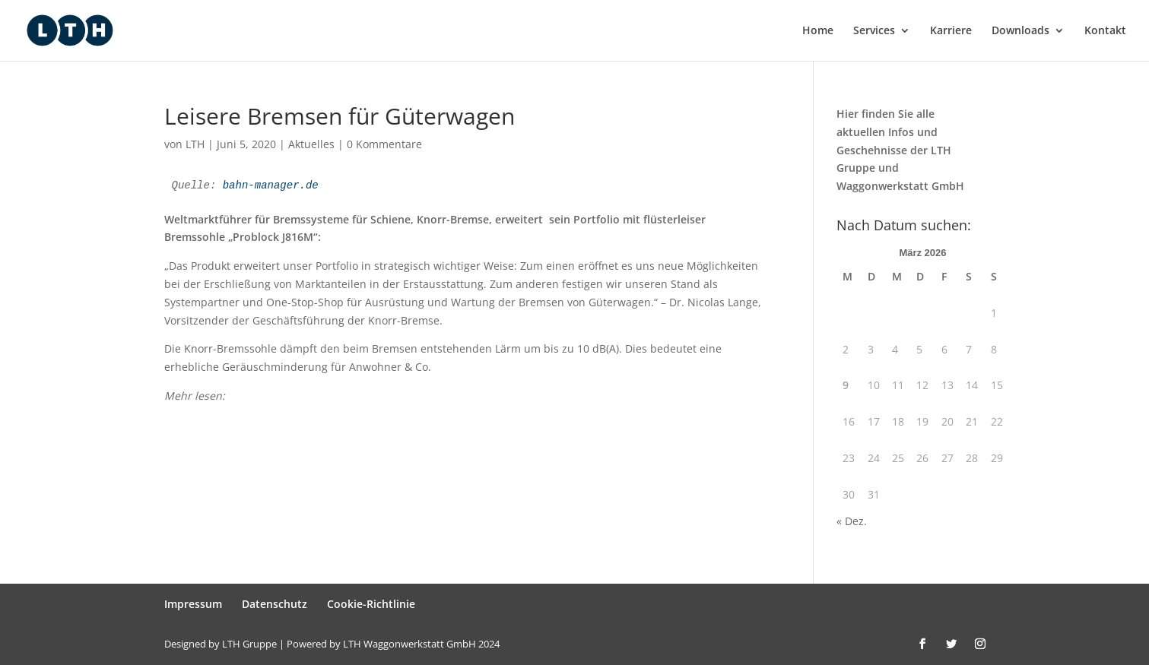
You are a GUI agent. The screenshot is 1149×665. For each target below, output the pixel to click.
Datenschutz (274, 604)
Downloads (1020, 31)
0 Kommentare (384, 144)
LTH (195, 144)
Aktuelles (311, 144)
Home (817, 31)
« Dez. (851, 521)
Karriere (951, 31)
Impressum (193, 604)
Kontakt (1105, 31)
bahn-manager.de (271, 185)
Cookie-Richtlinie (371, 604)
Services (874, 31)
